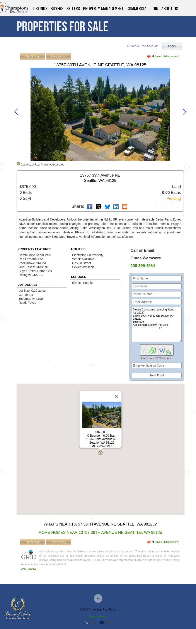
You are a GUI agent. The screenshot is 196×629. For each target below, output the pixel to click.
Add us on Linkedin (109, 623)
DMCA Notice (29, 568)
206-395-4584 (143, 266)
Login (172, 46)
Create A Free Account (142, 46)
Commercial (137, 8)
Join (154, 8)
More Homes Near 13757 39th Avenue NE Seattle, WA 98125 (100, 532)
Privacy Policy (98, 616)
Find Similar (32, 56)
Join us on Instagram (101, 623)
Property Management (103, 8)
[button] (100, 453)
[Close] (116, 396)
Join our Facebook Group (94, 623)
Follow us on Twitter (87, 623)
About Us (169, 8)
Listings (40, 8)
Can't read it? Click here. (156, 358)
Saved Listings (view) (165, 56)
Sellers (73, 8)
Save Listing (58, 56)
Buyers (57, 8)
